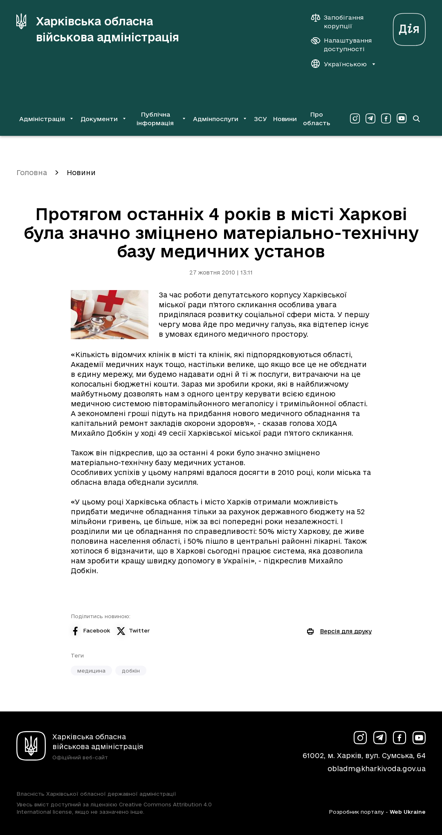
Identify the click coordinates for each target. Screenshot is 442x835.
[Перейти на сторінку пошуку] (416, 119)
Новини (285, 118)
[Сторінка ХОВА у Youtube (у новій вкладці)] (401, 119)
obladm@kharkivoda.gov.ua (377, 768)
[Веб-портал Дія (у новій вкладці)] (409, 27)
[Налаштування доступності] (341, 44)
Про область (316, 118)
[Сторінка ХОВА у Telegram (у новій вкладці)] (370, 119)
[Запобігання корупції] (341, 21)
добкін (131, 670)
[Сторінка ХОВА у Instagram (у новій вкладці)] (355, 119)
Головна (31, 172)
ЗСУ (260, 118)
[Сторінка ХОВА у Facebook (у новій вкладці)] (386, 119)
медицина (91, 670)
